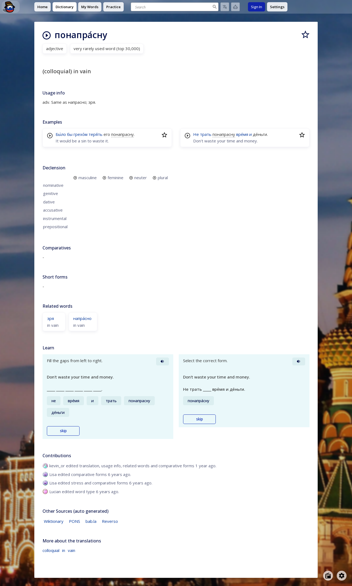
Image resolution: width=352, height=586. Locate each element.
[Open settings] (342, 576)
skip (63, 430)
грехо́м (80, 134)
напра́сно (82, 318)
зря (50, 318)
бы (69, 134)
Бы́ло (61, 134)
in (63, 550)
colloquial (51, 550)
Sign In (256, 6)
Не (196, 134)
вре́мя (242, 134)
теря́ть (95, 134)
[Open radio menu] (328, 576)
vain (71, 550)
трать (205, 134)
